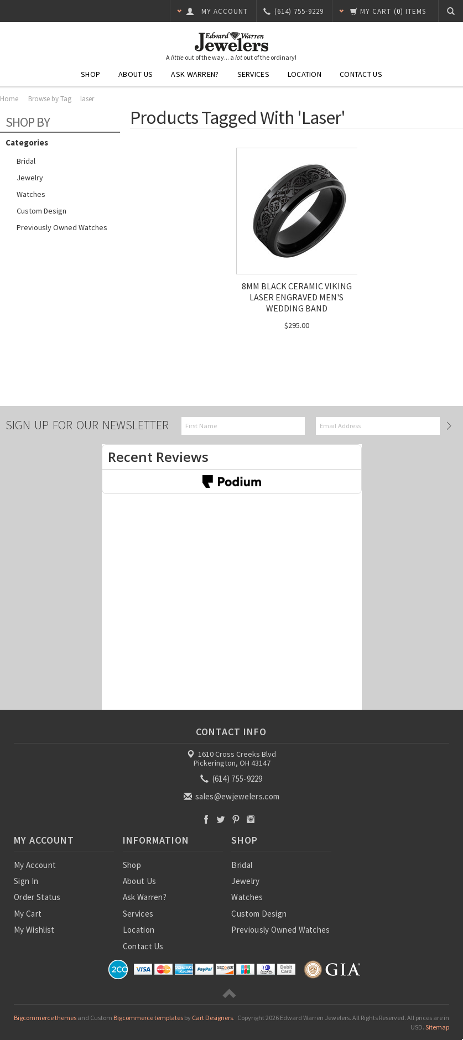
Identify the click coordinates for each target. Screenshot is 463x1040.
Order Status (37, 897)
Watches (31, 194)
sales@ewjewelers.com (232, 796)
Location (304, 74)
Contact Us (361, 74)
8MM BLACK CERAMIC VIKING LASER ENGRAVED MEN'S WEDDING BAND (297, 297)
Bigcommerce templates (148, 1017)
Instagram (251, 819)
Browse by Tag (49, 98)
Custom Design (41, 211)
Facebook (206, 819)
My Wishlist (34, 929)
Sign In (26, 881)
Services (253, 74)
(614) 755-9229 (232, 778)
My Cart (27, 913)
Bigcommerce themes (45, 1017)
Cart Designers (212, 1017)
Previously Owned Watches (62, 227)
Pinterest (236, 819)
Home (9, 98)
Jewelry (30, 178)
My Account (35, 865)
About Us (135, 74)
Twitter (221, 819)
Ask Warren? (195, 74)
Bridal (26, 161)
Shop (90, 74)
